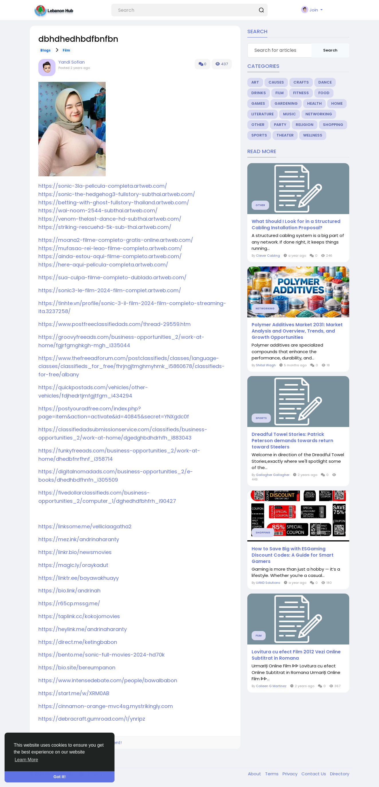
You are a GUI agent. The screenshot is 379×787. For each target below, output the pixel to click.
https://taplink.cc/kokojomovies (79, 616)
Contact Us (314, 774)
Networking (318, 114)
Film (66, 50)
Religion (304, 124)
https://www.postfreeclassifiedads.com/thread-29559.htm (114, 324)
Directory (339, 774)
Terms (272, 774)
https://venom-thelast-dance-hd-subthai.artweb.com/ (109, 218)
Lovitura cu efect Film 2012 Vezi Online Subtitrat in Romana (296, 655)
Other (257, 124)
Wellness (312, 135)
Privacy (291, 774)
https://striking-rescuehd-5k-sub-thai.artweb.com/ (104, 227)
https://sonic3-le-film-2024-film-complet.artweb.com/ (109, 290)
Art (255, 82)
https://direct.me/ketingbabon (77, 642)
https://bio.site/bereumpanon (76, 667)
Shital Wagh (266, 365)
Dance (325, 82)
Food (323, 93)
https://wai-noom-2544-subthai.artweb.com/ (98, 210)
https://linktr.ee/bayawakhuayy (78, 578)
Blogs (45, 50)
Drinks (258, 93)
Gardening (286, 103)
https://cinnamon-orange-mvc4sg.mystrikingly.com (105, 706)
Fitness (301, 93)
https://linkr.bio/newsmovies (75, 552)
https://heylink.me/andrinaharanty (82, 629)
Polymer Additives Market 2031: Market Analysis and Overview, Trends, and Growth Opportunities (297, 331)
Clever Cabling (268, 255)
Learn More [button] (26, 759)
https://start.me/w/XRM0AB (73, 693)
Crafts (301, 82)
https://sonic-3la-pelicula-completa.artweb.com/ (102, 185)
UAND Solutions (268, 582)
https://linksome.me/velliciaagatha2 (85, 526)
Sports (259, 135)
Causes (276, 82)
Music (289, 114)
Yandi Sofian (71, 62)
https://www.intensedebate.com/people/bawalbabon (107, 680)
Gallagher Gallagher (272, 474)
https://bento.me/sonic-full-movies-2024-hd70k (101, 654)
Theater (285, 135)
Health (314, 103)
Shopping (333, 124)
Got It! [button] (60, 776)
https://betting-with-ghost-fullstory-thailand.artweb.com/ (113, 202)
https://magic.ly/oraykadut (73, 565)
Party (280, 124)
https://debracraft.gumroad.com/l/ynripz (91, 718)
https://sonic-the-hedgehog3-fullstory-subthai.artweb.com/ (116, 194)
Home (337, 103)
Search (330, 50)
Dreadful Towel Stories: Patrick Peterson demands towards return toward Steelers (292, 440)
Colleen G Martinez (271, 686)
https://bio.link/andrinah (69, 590)
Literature (262, 114)
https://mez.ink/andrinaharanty (78, 539)
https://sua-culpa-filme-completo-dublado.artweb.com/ (112, 277)
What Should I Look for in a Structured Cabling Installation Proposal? (296, 224)
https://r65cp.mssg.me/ (69, 603)
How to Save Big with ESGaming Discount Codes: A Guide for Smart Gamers (292, 555)
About (255, 774)
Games (258, 103)
